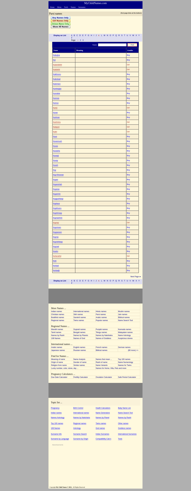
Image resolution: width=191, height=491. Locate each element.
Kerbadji (56, 270)
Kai (54, 60)
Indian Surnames (102, 434)
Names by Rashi (57, 335)
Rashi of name (101, 362)
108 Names (55, 338)
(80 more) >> (134, 350)
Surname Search (80, 434)
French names (101, 347)
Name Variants (101, 365)
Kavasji (56, 156)
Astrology (77, 428)
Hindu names (101, 311)
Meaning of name (58, 359)
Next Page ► (136, 277)
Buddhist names (57, 317)
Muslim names (124, 311)
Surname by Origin (80, 439)
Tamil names (56, 332)
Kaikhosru (57, 74)
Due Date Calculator (59, 377)
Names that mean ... (104, 359)
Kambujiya (57, 89)
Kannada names (124, 329)
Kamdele (56, 93)
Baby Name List (124, 408)
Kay (54, 170)
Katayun (56, 127)
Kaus (55, 136)
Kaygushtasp (58, 199)
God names (100, 428)
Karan (55, 113)
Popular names (102, 320)
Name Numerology (125, 362)
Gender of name (80, 362)
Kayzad (56, 247)
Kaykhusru (57, 208)
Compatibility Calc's (103, 439)
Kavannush (57, 141)
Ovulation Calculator (104, 377)
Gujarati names (80, 329)
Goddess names (124, 428)
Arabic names (101, 317)
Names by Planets (81, 335)
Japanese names (58, 350)
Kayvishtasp (58, 242)
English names (79, 347)
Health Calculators (103, 408)
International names (81, 311)
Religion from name (59, 365)
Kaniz (55, 108)
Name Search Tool (125, 320)
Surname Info (56, 434)
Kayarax (56, 189)
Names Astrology (57, 418)
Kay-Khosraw (58, 175)
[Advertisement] (105, 23)
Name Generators (103, 413)
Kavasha (56, 151)
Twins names (79, 320)
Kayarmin (57, 194)
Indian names (56, 311)
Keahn (55, 251)
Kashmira (57, 122)
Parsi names (101, 314)
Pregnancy (55, 408)
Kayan (55, 180)
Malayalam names (125, 332)
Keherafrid (57, 256)
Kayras (55, 237)
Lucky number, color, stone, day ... (64, 368)
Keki (54, 261)
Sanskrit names (80, 317)
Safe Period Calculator (127, 377)
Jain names (122, 314)
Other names (123, 423)
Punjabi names (102, 329)
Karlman (56, 117)
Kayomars (57, 227)
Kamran (56, 98)
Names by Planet (102, 418)
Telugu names (101, 332)
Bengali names (79, 332)
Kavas (55, 146)
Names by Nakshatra (104, 335)
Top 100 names (124, 359)
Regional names (57, 320)
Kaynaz (56, 223)
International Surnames (127, 434)
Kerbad (56, 266)
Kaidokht (56, 69)
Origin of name (57, 362)
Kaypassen (57, 232)
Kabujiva (56, 55)
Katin (55, 132)
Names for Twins (124, 365)
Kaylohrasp (57, 213)
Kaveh (55, 165)
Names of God (79, 338)
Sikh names (78, 314)
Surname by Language (60, 439)
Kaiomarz (57, 84)
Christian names (57, 314)
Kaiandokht (57, 65)
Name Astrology (124, 335)
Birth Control (78, 408)
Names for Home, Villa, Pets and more (111, 368)
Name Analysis (79, 359)
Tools (120, 439)
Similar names (79, 365)
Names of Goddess (103, 338)
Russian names (80, 350)
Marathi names (57, 329)
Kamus (55, 103)
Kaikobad (56, 79)
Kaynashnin (57, 218)
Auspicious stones (125, 338)
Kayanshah (57, 184)
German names (124, 347)
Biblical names (124, 317)
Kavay (55, 160)
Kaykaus (56, 203)
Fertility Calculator (81, 377)
